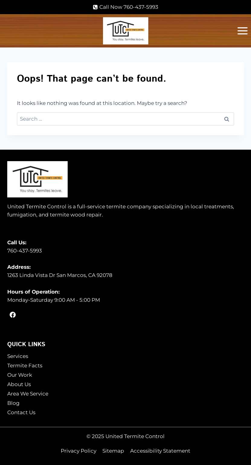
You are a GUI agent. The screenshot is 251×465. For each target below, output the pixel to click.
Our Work (19, 375)
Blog (13, 403)
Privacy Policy (78, 451)
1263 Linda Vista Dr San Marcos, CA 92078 (59, 275)
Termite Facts (24, 366)
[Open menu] (242, 31)
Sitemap (113, 451)
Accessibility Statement (160, 451)
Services (17, 356)
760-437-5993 (24, 251)
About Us (19, 384)
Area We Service (27, 394)
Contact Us (21, 412)
